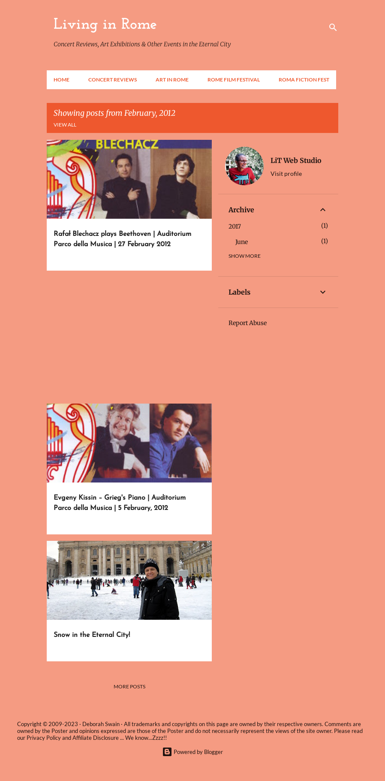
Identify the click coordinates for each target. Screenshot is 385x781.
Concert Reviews (112, 79)
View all (65, 124)
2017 (235, 226)
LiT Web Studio (296, 160)
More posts (129, 686)
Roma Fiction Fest (304, 79)
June (241, 242)
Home (61, 79)
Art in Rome (172, 79)
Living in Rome (105, 25)
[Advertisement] (126, 337)
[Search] (333, 27)
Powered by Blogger (192, 751)
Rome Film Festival (234, 79)
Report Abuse (248, 323)
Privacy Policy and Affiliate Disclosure (73, 737)
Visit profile (286, 173)
